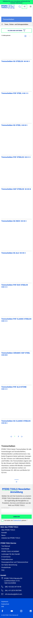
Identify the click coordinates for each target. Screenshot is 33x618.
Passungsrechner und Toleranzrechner (14, 562)
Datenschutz (17, 520)
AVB (2, 606)
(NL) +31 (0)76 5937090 (11, 590)
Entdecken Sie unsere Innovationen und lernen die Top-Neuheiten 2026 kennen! (16, 2)
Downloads (5, 549)
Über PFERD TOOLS (8, 530)
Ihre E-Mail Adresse (5, 507)
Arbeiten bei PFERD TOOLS (10, 538)
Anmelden (16, 516)
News (3, 535)
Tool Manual (5, 546)
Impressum (4, 601)
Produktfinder (6, 567)
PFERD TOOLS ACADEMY (10, 551)
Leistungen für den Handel (10, 554)
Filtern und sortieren (16, 30)
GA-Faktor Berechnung (9, 565)
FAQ (2, 570)
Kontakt (4, 532)
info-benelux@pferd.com (11, 594)
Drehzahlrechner (7, 559)
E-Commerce (5, 557)
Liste (30, 36)
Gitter (25, 36)
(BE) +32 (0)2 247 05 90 (11, 587)
